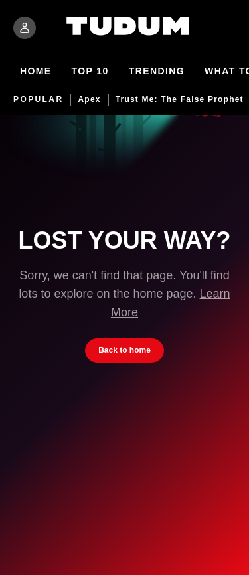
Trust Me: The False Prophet (180, 100)
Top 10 (90, 72)
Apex (89, 100)
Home (36, 72)
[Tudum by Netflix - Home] (127, 34)
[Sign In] (24, 28)
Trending (157, 72)
